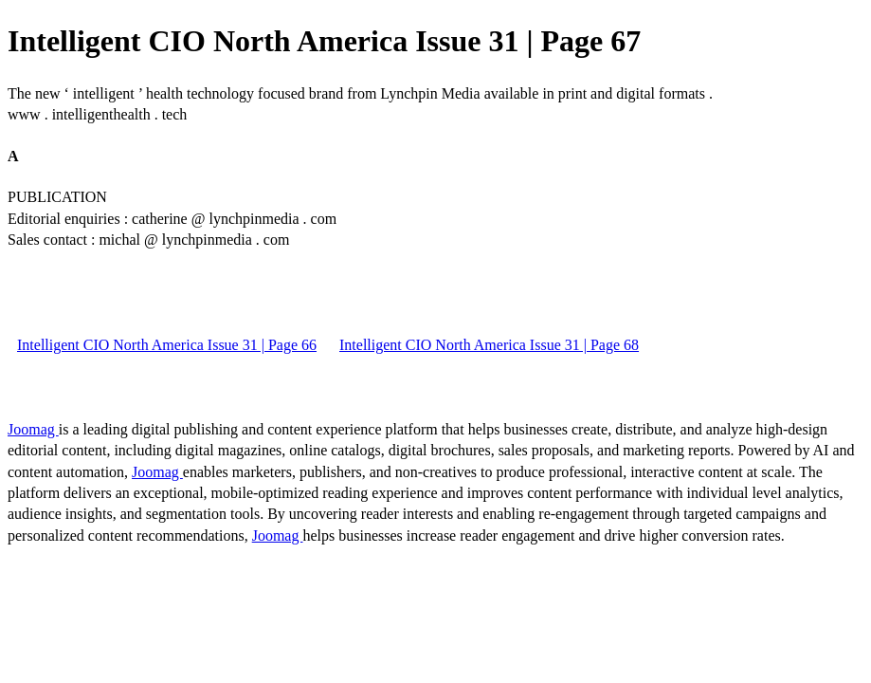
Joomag (33, 429)
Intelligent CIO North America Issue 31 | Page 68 (489, 345)
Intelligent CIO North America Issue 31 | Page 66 (167, 345)
